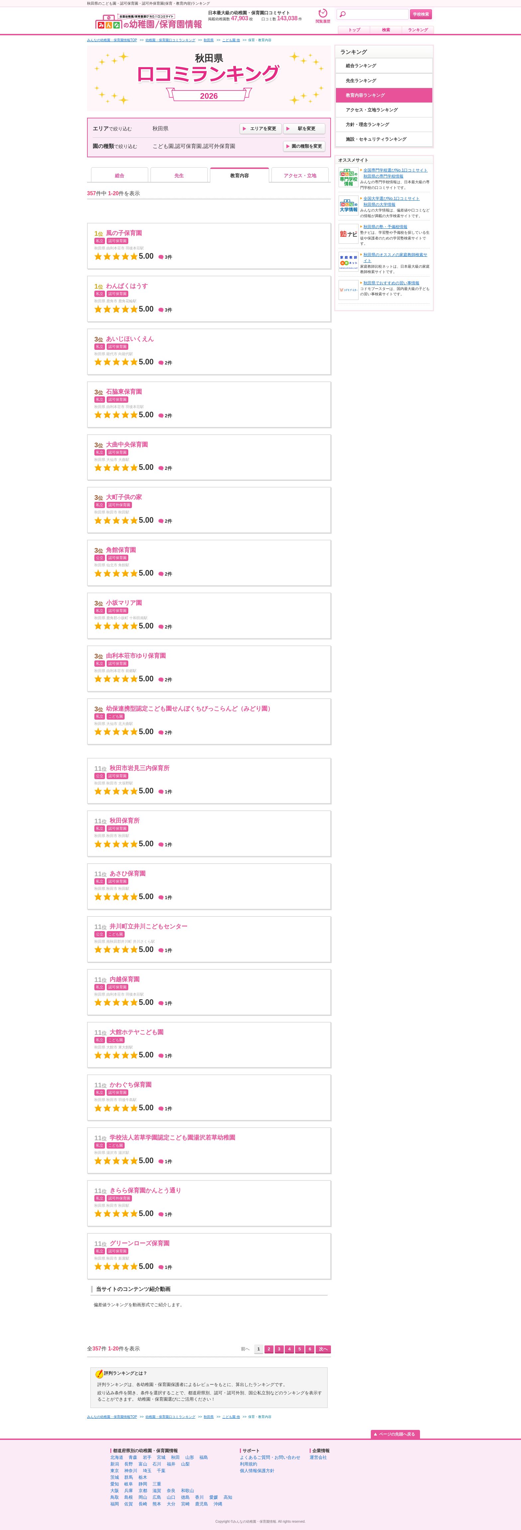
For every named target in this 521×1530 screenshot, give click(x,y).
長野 (128, 1463)
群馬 (128, 1477)
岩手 (147, 1457)
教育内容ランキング (365, 95)
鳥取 (114, 1497)
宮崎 (185, 1503)
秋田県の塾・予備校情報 (385, 226)
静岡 (143, 1483)
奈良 (171, 1490)
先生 (179, 175)
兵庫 (128, 1490)
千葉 (161, 1470)
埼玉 (147, 1470)
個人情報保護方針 (257, 1470)
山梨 (185, 1463)
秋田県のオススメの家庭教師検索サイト (395, 257)
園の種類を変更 (307, 146)
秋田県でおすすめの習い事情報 (391, 283)
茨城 (114, 1477)
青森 (133, 1457)
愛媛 (213, 1497)
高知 (228, 1497)
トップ (354, 30)
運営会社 (318, 1457)
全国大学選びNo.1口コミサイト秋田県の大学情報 (392, 201)
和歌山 (187, 1490)
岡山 (143, 1497)
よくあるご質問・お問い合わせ (270, 1457)
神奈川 (130, 1470)
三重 (157, 1483)
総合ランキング (361, 65)
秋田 (175, 1457)
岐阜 (128, 1483)
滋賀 (157, 1490)
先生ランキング (361, 80)
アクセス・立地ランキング (372, 109)
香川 (199, 1497)
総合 (119, 175)
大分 (171, 1503)
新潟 (114, 1463)
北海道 (116, 1457)
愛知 (114, 1483)
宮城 (161, 1457)
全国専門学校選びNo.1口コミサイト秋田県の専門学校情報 (396, 173)
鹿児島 (201, 1503)
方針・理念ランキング (367, 124)
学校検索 (421, 14)
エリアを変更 (263, 128)
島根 (128, 1497)
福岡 (114, 1503)
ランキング (418, 30)
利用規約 (248, 1463)
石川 (157, 1463)
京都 (143, 1490)
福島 (203, 1457)
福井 (171, 1463)
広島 (157, 1497)
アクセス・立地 (300, 175)
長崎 (143, 1503)
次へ (323, 1348)
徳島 (185, 1497)
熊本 (157, 1503)
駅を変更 (306, 128)
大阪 (114, 1490)
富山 (143, 1463)
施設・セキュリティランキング (376, 139)
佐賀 (128, 1503)
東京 (114, 1470)
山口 (171, 1497)
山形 (189, 1457)
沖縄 (218, 1503)
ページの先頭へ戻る (397, 1434)
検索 (386, 30)
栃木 (143, 1477)
